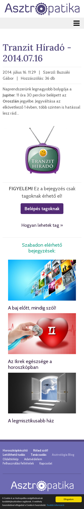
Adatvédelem (33, 459)
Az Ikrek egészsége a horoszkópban (30, 364)
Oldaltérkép (11, 459)
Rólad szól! (40, 450)
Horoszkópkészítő (15, 450)
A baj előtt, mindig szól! (32, 308)
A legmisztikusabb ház (31, 421)
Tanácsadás (38, 454)
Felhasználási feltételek (18, 463)
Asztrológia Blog (63, 454)
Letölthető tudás (14, 454)
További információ (55, 505)
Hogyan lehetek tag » (42, 225)
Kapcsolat (45, 463)
